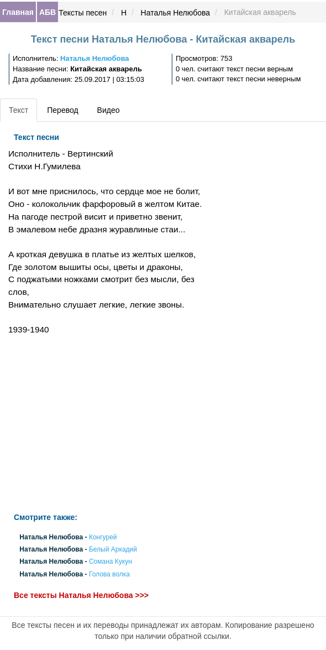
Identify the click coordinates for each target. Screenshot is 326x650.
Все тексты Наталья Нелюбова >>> (81, 595)
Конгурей (103, 537)
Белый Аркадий (113, 550)
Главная (18, 12)
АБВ (47, 12)
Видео (108, 110)
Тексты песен (83, 12)
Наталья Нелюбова (176, 12)
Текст (18, 110)
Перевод (62, 110)
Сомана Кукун (110, 562)
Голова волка (109, 574)
